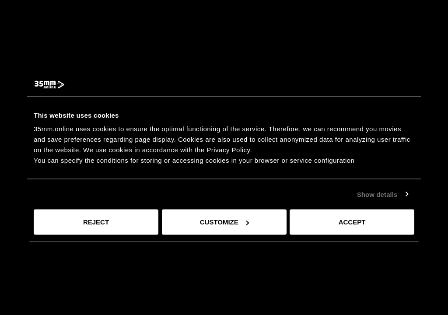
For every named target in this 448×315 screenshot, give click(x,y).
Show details (377, 194)
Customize (224, 222)
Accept (352, 222)
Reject (96, 222)
